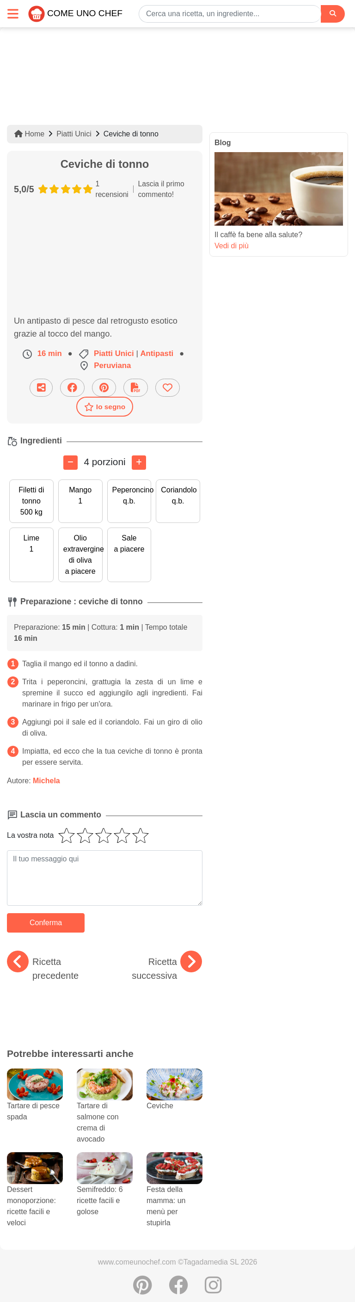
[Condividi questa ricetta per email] (41, 388)
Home (29, 134)
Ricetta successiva (167, 968)
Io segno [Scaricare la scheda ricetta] (104, 407)
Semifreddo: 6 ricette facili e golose (105, 1190)
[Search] (333, 13)
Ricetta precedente (43, 968)
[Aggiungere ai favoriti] (167, 388)
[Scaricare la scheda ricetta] (135, 388)
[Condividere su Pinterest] (104, 388)
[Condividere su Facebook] (72, 388)
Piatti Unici (74, 134)
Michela (46, 781)
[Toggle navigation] (13, 13)
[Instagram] (213, 1290)
